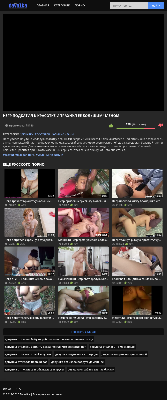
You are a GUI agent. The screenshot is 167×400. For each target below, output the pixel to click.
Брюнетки (27, 134)
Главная (43, 5)
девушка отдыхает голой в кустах (28, 354)
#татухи (8, 155)
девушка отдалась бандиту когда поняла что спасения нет (45, 347)
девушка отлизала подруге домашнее (77, 362)
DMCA (7, 388)
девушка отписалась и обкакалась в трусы (34, 369)
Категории (62, 5)
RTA (18, 388)
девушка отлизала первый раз (26, 362)
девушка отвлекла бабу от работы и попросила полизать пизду (49, 339)
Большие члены (62, 134)
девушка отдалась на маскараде (112, 347)
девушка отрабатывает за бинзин (91, 369)
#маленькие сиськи (49, 155)
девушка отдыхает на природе (76, 354)
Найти (156, 5)
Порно (80, 5)
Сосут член (42, 134)
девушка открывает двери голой (124, 354)
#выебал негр (24, 155)
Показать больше (83, 332)
